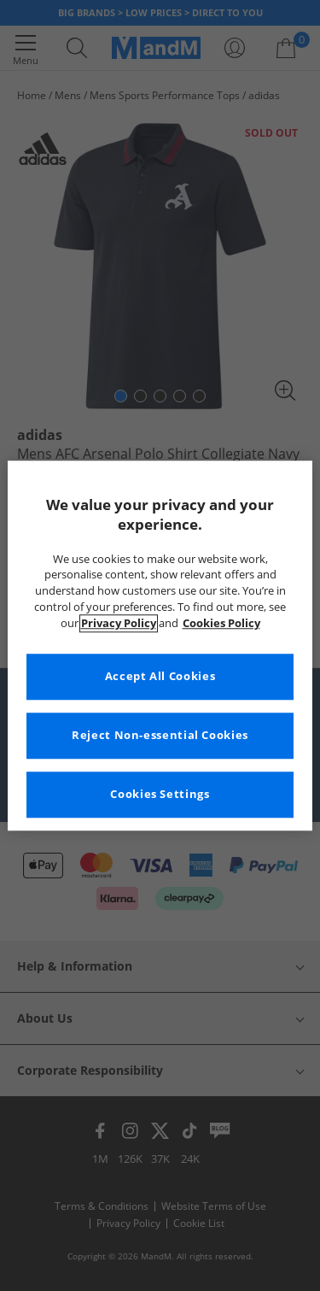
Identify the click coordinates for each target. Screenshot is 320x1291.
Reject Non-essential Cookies (160, 735)
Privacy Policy (118, 623)
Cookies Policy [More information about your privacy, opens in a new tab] (221, 623)
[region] (159, 645)
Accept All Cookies (160, 676)
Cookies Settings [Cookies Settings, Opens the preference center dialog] (159, 794)
